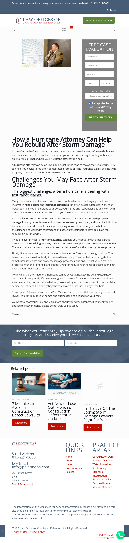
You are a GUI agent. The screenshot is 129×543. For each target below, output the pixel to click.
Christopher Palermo (24, 292)
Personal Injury (101, 483)
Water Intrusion (101, 464)
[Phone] (120, 535)
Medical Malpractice (103, 487)
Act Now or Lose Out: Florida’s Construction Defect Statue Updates (62, 411)
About (69, 460)
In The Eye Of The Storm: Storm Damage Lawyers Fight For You (99, 414)
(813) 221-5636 (101, 3)
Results (70, 472)
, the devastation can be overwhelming (69, 151)
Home (69, 456)
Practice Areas (74, 468)
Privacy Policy (37, 532)
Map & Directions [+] (23, 484)
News (69, 464)
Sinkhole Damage (102, 460)
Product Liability (101, 479)
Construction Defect (103, 456)
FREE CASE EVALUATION (99, 20)
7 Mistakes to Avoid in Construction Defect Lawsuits (26, 409)
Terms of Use (19, 532)
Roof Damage (100, 468)
